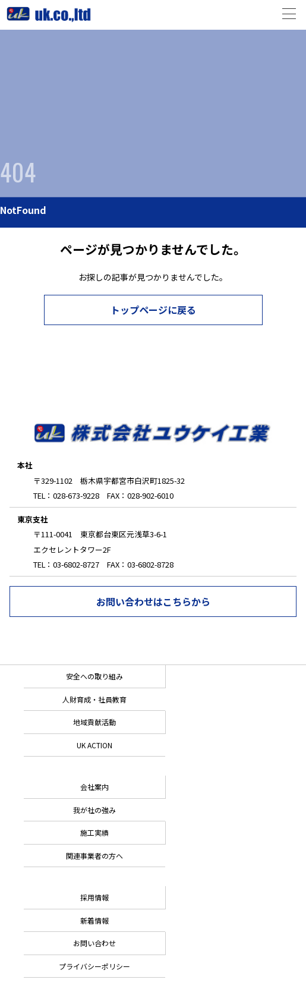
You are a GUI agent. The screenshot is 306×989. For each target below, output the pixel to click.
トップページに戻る (153, 310)
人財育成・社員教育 (94, 699)
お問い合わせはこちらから (153, 601)
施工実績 (94, 832)
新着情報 (94, 920)
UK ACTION (94, 745)
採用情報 (94, 897)
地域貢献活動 (94, 722)
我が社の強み (94, 810)
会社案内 (94, 787)
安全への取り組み (94, 676)
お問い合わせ (94, 943)
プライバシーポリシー (94, 966)
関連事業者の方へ (94, 856)
